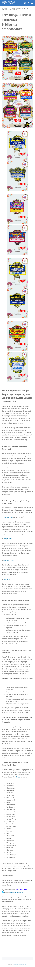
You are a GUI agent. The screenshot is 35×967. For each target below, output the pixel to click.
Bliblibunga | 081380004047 (8, 3)
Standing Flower (8, 560)
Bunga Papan (7, 539)
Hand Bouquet (8, 517)
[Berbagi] (5, 952)
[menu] (31, 3)
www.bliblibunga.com (17, 892)
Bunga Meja (7, 579)
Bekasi (18, 777)
